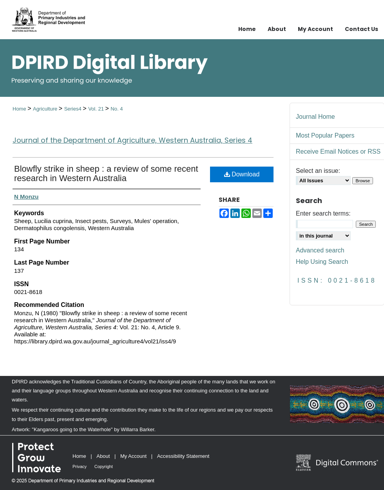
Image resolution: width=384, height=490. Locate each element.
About (103, 456)
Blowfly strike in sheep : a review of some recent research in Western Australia (106, 173)
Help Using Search (322, 261)
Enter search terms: (323, 213)
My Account (133, 456)
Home (20, 109)
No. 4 (116, 109)
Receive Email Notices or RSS (338, 151)
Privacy (79, 466)
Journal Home (315, 116)
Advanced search (320, 250)
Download (242, 174)
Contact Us (361, 29)
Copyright (103, 466)
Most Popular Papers (325, 135)
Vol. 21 (96, 109)
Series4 (73, 109)
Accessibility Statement (183, 456)
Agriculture (46, 109)
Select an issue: (318, 170)
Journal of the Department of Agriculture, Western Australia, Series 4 (132, 140)
